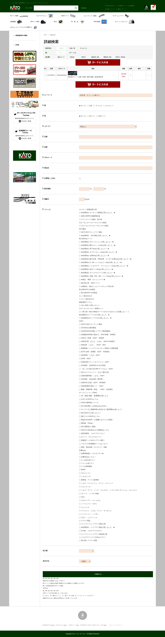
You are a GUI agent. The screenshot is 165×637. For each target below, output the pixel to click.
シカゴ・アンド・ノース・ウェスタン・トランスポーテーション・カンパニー (109, 490)
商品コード (61, 57)
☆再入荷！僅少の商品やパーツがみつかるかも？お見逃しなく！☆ (105, 312)
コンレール (85, 507)
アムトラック (86, 487)
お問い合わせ (110, 6)
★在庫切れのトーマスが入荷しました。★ (96, 318)
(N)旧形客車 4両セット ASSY (92, 386)
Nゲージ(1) (72, 53)
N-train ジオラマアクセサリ (91, 531)
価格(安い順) (95, 57)
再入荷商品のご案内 (88, 426)
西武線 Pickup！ (87, 423)
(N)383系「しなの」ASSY (90, 355)
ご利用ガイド (122, 6)
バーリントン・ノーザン (90, 514)
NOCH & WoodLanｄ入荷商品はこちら (95, 430)
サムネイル (83, 48)
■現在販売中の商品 (21, 35)
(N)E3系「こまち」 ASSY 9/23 (93, 345)
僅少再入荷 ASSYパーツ (90, 283)
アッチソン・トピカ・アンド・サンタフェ (96, 511)
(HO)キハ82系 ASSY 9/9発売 (92, 338)
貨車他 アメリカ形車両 (90, 480)
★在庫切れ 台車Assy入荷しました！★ (95, 255)
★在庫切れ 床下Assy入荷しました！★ (95, 249)
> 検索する (98, 574)
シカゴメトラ (86, 476)
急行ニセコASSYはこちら (90, 416)
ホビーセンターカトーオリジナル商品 (94, 226)
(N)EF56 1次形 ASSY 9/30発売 (93, 382)
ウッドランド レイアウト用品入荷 (93, 524)
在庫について (110, 9)
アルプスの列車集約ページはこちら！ (94, 444)
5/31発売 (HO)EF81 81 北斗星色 (93, 365)
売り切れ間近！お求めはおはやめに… (94, 406)
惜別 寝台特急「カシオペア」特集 (94, 447)
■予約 (17, 45)
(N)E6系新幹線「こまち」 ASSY (92, 376)
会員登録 (131, 6)
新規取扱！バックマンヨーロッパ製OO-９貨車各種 (99, 348)
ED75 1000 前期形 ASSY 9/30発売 (95, 352)
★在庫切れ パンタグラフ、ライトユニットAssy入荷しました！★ (104, 266)
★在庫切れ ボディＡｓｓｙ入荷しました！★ (97, 242)
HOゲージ (102, 116)
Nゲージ (92, 116)
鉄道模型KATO (46, 625)
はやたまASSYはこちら (89, 399)
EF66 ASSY (86, 358)
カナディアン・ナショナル (90, 500)
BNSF (83, 469)
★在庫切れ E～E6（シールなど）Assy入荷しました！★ (101, 262)
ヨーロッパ (109, 106)
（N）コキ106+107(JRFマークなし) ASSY (97, 369)
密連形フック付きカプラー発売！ (93, 440)
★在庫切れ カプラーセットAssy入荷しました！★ (99, 252)
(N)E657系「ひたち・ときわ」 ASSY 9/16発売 (98, 341)
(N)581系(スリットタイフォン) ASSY (95, 362)
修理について (122, 9)
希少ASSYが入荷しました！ (91, 413)
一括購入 (61, 48)
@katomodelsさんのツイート (24, 135)
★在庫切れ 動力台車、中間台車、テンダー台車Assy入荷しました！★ (106, 259)
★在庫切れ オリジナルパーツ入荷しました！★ (98, 273)
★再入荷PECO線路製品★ (90, 216)
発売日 (83, 57)
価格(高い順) (107, 57)
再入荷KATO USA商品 (89, 293)
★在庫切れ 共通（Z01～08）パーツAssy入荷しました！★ (102, 276)
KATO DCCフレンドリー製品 (91, 232)
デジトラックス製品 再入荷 (91, 219)
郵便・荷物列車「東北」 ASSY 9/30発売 (97, 389)
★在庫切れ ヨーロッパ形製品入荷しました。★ (98, 212)
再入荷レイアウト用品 (89, 540)
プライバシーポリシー (116, 625)
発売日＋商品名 (120, 57)
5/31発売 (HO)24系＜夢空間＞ (92, 379)
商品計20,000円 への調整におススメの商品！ (97, 420)
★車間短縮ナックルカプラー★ (92, 453)
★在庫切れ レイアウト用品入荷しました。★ (98, 527)
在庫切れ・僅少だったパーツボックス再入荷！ (98, 286)
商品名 (72, 57)
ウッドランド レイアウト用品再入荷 (94, 534)
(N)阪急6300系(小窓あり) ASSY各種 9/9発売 (98, 334)
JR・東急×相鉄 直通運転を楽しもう (94, 396)
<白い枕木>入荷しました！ (91, 305)
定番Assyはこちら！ (88, 457)
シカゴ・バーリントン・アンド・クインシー (97, 483)
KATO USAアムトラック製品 (91, 324)
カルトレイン (86, 473)
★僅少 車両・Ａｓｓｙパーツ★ (93, 279)
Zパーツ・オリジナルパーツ (91, 437)
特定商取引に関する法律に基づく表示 (92, 625)
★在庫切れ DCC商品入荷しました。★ (95, 235)
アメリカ (99, 106)
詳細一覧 (72, 48)
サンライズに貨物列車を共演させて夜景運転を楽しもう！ (102, 409)
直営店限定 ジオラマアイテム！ (93, 433)
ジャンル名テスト (87, 463)
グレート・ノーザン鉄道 (90, 493)
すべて (61, 53)
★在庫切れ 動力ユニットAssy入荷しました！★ (98, 245)
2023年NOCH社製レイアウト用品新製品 (95, 331)
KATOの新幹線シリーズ (89, 402)
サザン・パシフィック (89, 517)
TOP (45, 35)
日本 (90, 106)
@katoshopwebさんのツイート (24, 118)
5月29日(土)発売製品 (88, 328)
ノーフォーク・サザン (89, 504)
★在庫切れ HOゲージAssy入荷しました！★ (97, 269)
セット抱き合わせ (87, 299)
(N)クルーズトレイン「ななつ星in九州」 (95, 372)
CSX (82, 497)
